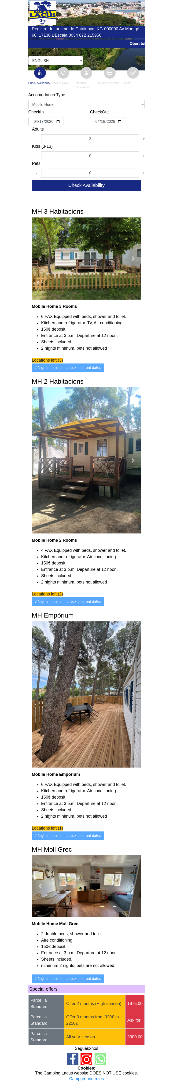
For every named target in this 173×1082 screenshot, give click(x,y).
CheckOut (99, 112)
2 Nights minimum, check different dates (68, 368)
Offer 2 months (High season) (93, 1003)
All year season (80, 1037)
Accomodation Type (46, 95)
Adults (38, 129)
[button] (40, 258)
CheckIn (36, 112)
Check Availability (86, 185)
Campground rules (86, 1078)
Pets (36, 163)
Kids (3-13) (42, 146)
